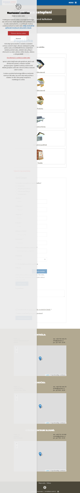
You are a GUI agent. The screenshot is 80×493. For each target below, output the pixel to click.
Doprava (18, 256)
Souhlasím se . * (33, 309)
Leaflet (47, 375)
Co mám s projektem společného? (28, 183)
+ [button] (16, 348)
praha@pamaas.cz (59, 388)
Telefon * (19, 214)
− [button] (16, 351)
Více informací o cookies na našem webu (18, 58)
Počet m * (19, 239)
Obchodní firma (22, 191)
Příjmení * (19, 206)
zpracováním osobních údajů (39, 309)
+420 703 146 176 (61, 339)
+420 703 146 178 (61, 387)
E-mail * (18, 223)
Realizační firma (22, 188)
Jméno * (18, 198)
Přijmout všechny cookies (18, 33)
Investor (20, 186)
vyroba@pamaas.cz (59, 436)
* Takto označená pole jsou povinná (29, 313)
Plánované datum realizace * (26, 247)
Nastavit (18, 38)
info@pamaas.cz (58, 341)
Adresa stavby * (21, 231)
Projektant (20, 194)
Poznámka (19, 288)
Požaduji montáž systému (26, 264)
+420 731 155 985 (61, 434)
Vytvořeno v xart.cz (50, 491)
